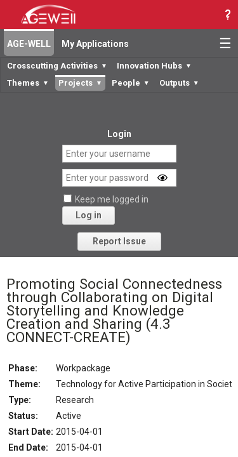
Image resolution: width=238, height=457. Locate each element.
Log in (89, 215)
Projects (80, 83)
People (131, 83)
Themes (28, 83)
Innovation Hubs (154, 65)
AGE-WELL (29, 44)
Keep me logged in (112, 199)
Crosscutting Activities (57, 65)
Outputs (179, 83)
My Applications (95, 44)
